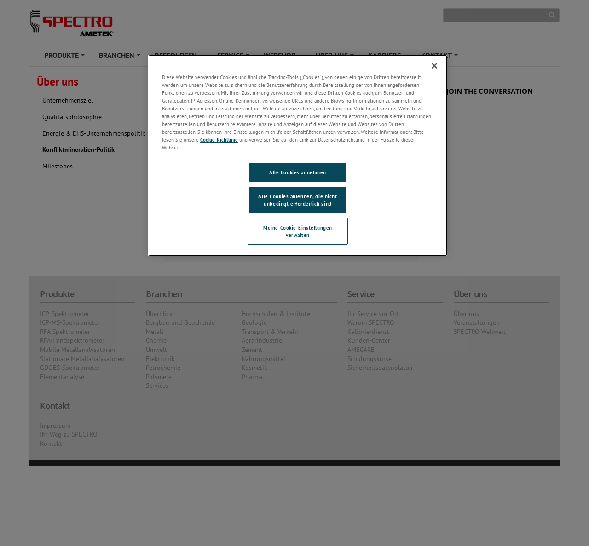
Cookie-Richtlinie (219, 139)
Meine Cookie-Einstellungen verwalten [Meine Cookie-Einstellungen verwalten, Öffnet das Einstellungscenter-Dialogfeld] (297, 231)
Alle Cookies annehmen (297, 172)
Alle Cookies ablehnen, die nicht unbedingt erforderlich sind (297, 200)
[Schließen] (434, 66)
